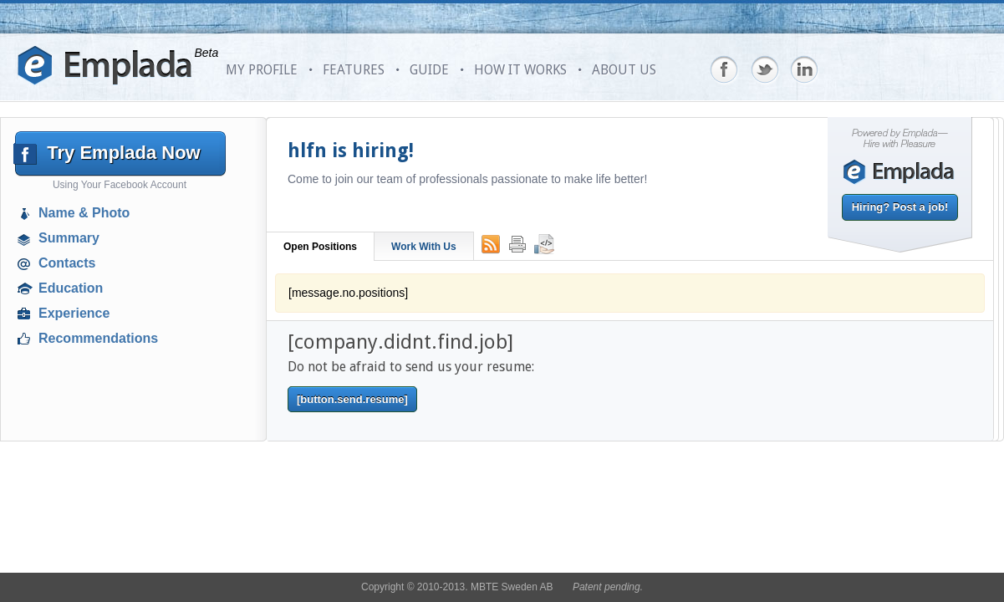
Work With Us (423, 247)
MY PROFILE (262, 70)
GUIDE (429, 70)
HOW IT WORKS (520, 70)
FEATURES (354, 70)
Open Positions (320, 247)
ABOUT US (624, 70)
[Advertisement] (122, 472)
